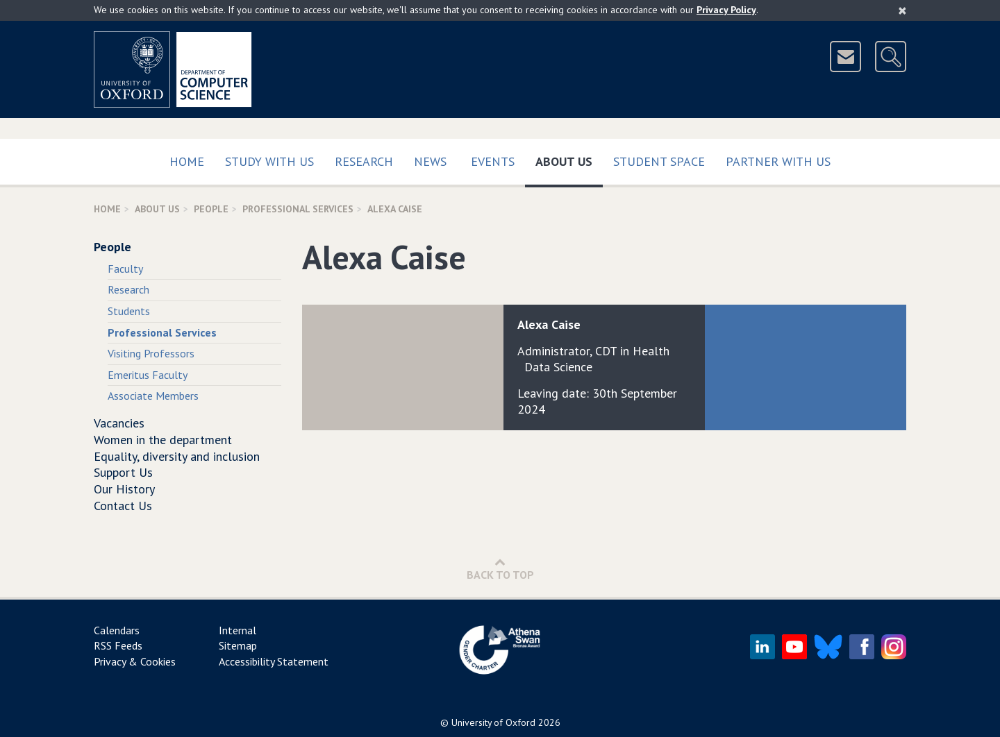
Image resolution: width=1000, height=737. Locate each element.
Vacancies (119, 423)
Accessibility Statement (273, 661)
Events (493, 161)
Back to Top (500, 569)
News (430, 161)
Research (364, 161)
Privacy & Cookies (135, 661)
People (211, 209)
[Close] (902, 10)
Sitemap (238, 645)
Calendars (117, 630)
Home (186, 161)
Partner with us (778, 161)
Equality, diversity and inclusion (177, 456)
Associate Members (153, 396)
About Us (569, 158)
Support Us (123, 472)
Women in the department (163, 440)
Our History (124, 489)
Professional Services (297, 209)
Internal (237, 630)
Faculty (125, 269)
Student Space (659, 161)
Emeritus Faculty (148, 375)
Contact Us (123, 506)
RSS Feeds (118, 645)
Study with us (269, 161)
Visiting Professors (151, 353)
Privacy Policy (726, 9)
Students (129, 311)
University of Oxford (493, 722)
